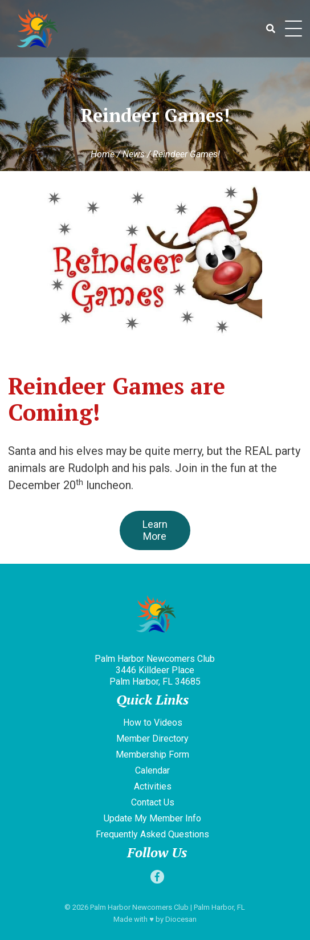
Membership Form (152, 754)
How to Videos (152, 722)
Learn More (155, 530)
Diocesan (181, 919)
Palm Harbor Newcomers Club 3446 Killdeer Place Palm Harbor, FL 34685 (155, 670)
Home (103, 154)
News (134, 154)
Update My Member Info (152, 818)
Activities (153, 786)
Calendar (152, 770)
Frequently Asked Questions (152, 834)
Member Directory (152, 738)
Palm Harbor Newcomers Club (139, 907)
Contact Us (152, 802)
